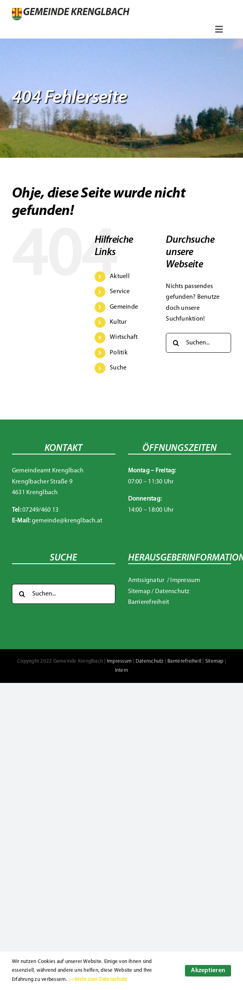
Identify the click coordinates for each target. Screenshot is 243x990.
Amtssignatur (147, 580)
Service (120, 291)
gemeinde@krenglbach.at (67, 521)
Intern (121, 670)
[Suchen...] (198, 343)
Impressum (185, 580)
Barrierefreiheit (148, 602)
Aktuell (120, 276)
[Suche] (176, 343)
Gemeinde (124, 307)
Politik (119, 353)
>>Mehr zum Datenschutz (97, 979)
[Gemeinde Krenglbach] (70, 11)
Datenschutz (172, 591)
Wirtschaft (124, 337)
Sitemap (139, 591)
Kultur (118, 322)
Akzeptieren (208, 970)
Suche (118, 368)
